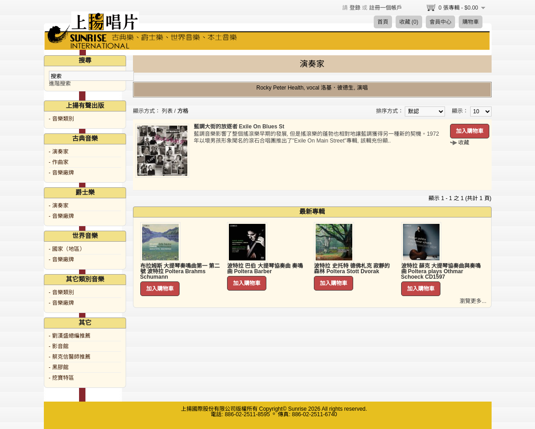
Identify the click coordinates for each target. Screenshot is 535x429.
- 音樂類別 (61, 119)
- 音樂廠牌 (61, 172)
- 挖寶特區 (61, 378)
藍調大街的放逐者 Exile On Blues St (239, 126)
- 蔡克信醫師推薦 (69, 357)
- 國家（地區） (67, 249)
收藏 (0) (408, 22)
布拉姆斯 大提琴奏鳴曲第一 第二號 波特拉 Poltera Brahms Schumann (180, 271)
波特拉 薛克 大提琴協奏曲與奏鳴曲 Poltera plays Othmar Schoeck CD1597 (441, 271)
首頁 (382, 22)
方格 (182, 111)
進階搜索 (60, 83)
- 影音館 (59, 346)
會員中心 (440, 22)
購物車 (470, 22)
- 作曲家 (59, 162)
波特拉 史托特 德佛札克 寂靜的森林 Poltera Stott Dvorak (352, 268)
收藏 (463, 142)
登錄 (355, 8)
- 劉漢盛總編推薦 (69, 336)
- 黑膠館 (59, 367)
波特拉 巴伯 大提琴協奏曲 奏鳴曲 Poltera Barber (265, 268)
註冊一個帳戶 (385, 8)
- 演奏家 (59, 151)
